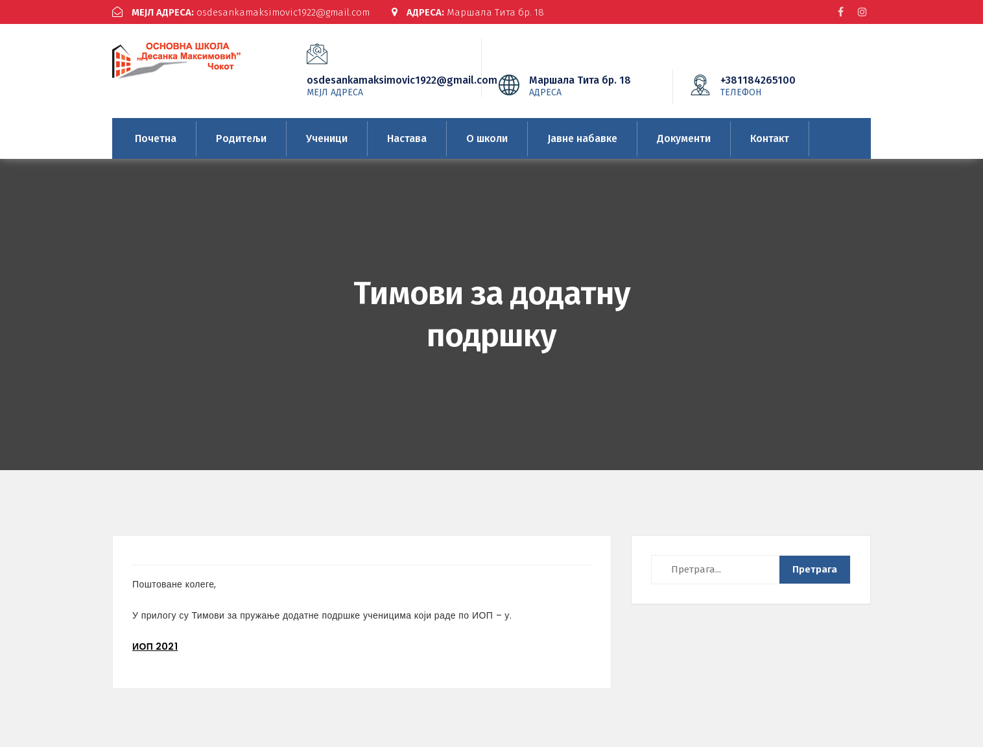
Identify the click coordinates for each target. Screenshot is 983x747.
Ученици (327, 138)
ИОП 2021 (155, 646)
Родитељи (241, 138)
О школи (487, 138)
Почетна (155, 138)
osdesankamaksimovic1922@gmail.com (241, 12)
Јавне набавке (582, 138)
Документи (684, 138)
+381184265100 (777, 85)
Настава (407, 138)
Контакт (769, 138)
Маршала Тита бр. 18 (468, 12)
